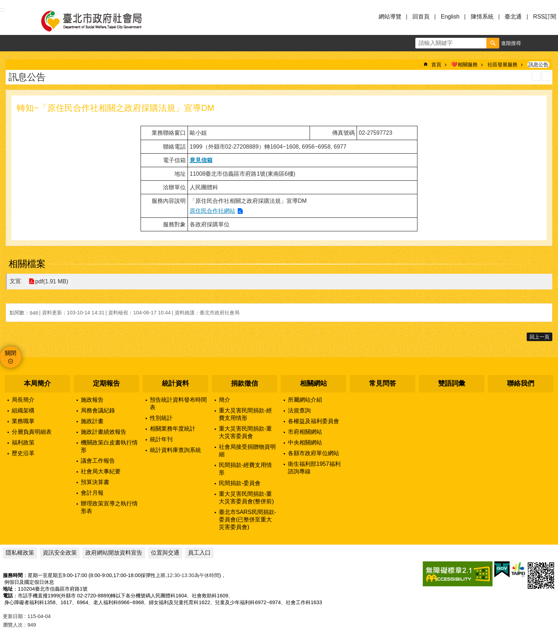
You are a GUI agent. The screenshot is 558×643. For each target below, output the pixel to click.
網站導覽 (390, 17)
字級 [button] (533, 43)
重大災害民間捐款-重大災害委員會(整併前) (246, 497)
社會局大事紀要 (101, 471)
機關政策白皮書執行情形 (109, 446)
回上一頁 (539, 337)
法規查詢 (299, 410)
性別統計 (161, 418)
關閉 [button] (10, 353)
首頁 (436, 64)
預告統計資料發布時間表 (178, 403)
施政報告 (92, 400)
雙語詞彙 (451, 383)
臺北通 (513, 17)
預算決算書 (95, 482)
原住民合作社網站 (212, 211)
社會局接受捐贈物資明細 (247, 450)
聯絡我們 (520, 383)
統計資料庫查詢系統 (175, 450)
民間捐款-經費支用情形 (245, 468)
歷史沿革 (23, 453)
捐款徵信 (244, 383)
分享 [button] (550, 43)
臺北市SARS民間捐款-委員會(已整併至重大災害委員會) (247, 519)
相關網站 (313, 383)
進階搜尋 (511, 43)
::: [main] (8, 57)
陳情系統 (482, 17)
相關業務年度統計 (172, 429)
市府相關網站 (305, 432)
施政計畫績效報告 (103, 432)
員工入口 (199, 553)
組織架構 (23, 410)
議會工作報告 (98, 461)
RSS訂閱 (544, 17)
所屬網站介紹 (305, 400)
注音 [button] (546, 76)
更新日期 (13, 616)
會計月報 (92, 493)
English (450, 17)
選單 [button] (14, 20)
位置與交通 (165, 553)
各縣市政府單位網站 (313, 453)
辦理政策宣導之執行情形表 (109, 507)
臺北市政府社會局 (99, 20)
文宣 (15, 281)
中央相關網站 (305, 442)
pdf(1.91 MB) (51, 281)
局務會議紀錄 (98, 410)
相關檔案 (27, 264)
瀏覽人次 (13, 625)
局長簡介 (23, 400)
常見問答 (382, 383)
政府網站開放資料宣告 (113, 553)
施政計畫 (92, 421)
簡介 (224, 400)
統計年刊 (161, 439)
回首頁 (421, 17)
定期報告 (106, 383)
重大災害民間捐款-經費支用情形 (245, 414)
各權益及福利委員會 (313, 421)
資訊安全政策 (60, 553)
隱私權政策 (20, 553)
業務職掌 (23, 421)
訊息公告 (538, 64)
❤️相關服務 (464, 64)
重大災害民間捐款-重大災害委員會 (245, 432)
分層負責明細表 (32, 432)
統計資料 (175, 383)
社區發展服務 (502, 64)
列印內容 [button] (536, 76)
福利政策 (23, 442)
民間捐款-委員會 (239, 483)
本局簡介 (37, 383)
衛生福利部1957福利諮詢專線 (314, 467)
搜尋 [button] (492, 43)
